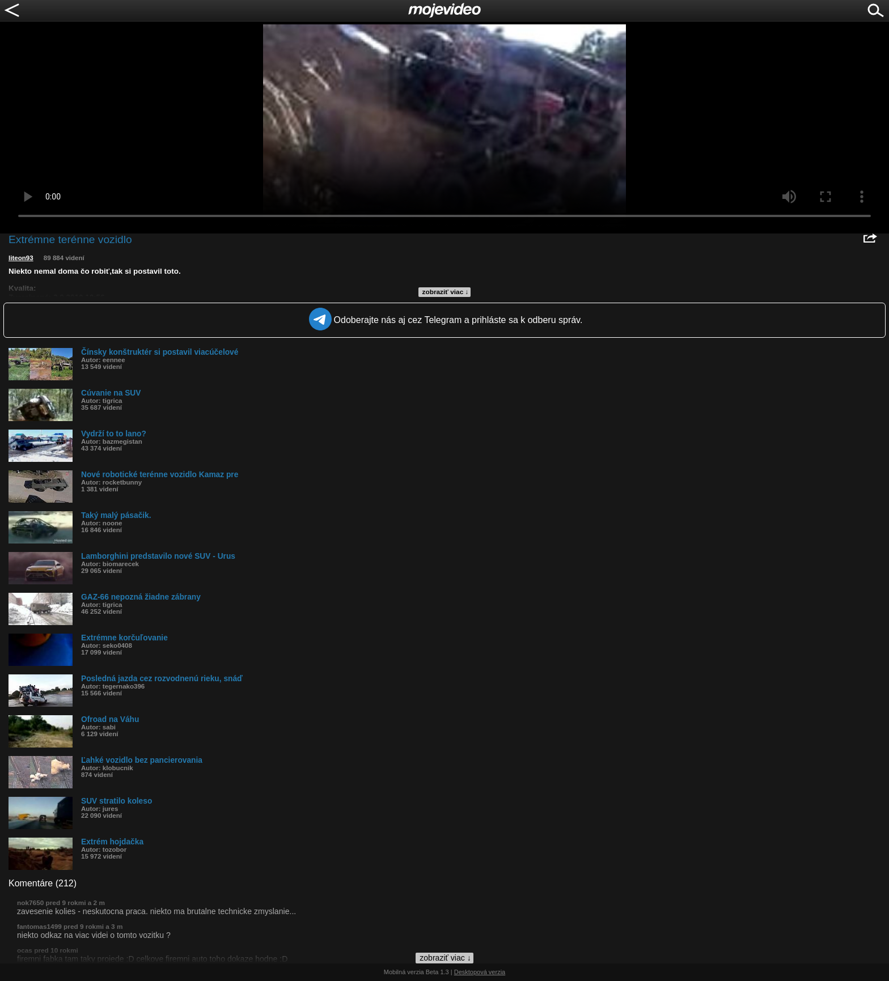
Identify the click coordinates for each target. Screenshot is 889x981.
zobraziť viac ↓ (445, 292)
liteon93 (21, 257)
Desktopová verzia (480, 972)
